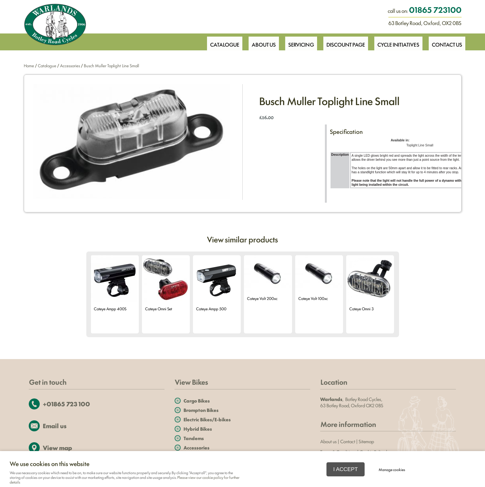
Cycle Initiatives (396, 41)
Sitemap (367, 441)
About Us (258, 41)
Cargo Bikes (197, 400)
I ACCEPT (345, 469)
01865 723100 (435, 9)
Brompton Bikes (201, 410)
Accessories (70, 65)
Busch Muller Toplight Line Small (111, 65)
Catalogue (218, 41)
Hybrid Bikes (198, 428)
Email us (55, 425)
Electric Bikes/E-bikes (207, 419)
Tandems (194, 438)
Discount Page (342, 41)
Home (29, 65)
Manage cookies (392, 469)
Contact (347, 441)
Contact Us (446, 41)
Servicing (297, 41)
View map (57, 447)
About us (328, 441)
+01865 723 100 (66, 403)
